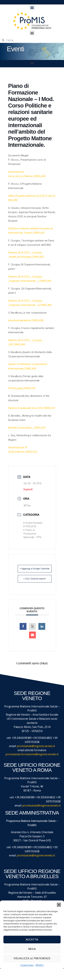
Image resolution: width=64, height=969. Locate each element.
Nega (32, 949)
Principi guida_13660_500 (21, 388)
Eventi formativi (33, 522)
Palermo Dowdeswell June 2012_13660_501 (31, 407)
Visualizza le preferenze (32, 958)
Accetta (32, 939)
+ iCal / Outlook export (34, 578)
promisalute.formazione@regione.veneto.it (32, 754)
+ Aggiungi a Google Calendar (35, 568)
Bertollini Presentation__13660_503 (27, 427)
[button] (59, 904)
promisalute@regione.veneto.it (36, 746)
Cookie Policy (27, 965)
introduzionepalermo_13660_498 (26, 320)
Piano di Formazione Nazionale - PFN (32, 533)
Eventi (15, 49)
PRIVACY (39, 965)
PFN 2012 (30, 526)
